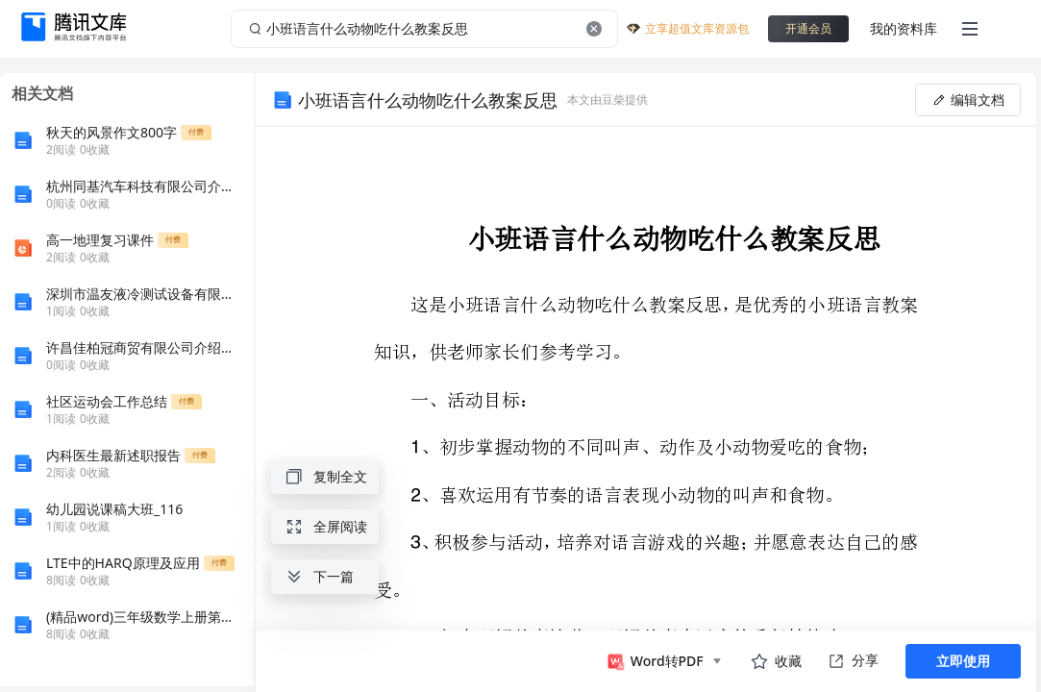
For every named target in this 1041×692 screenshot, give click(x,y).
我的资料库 (903, 28)
